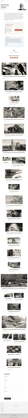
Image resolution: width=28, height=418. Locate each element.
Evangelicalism (15, 52)
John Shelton (3, 9)
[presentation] (26, 1)
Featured (12, 52)
